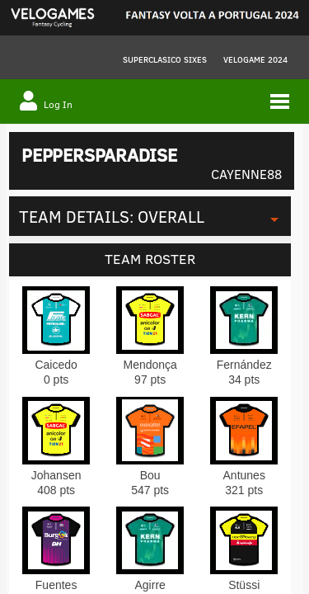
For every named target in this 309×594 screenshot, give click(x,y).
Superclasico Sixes (165, 59)
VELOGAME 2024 (255, 59)
